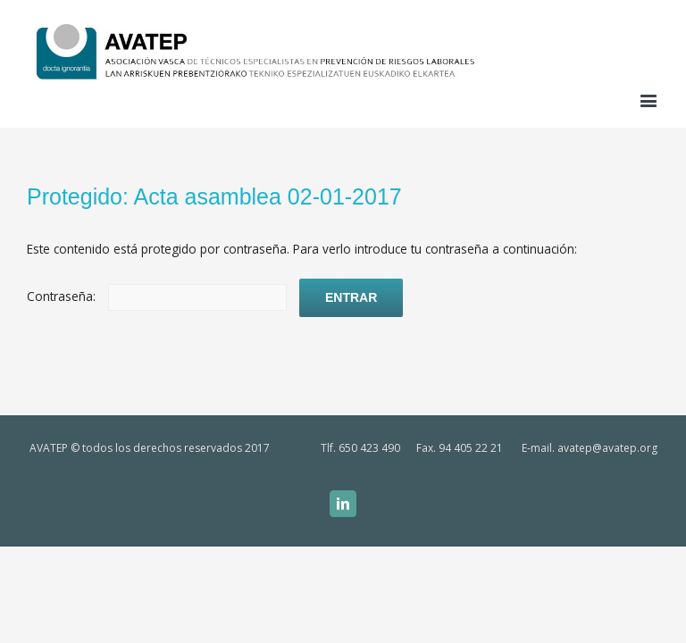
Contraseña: (157, 296)
